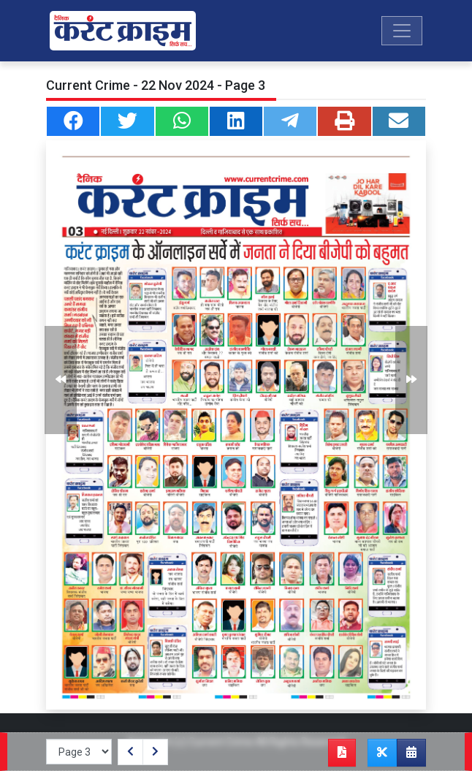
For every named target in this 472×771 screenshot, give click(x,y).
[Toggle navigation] (401, 30)
